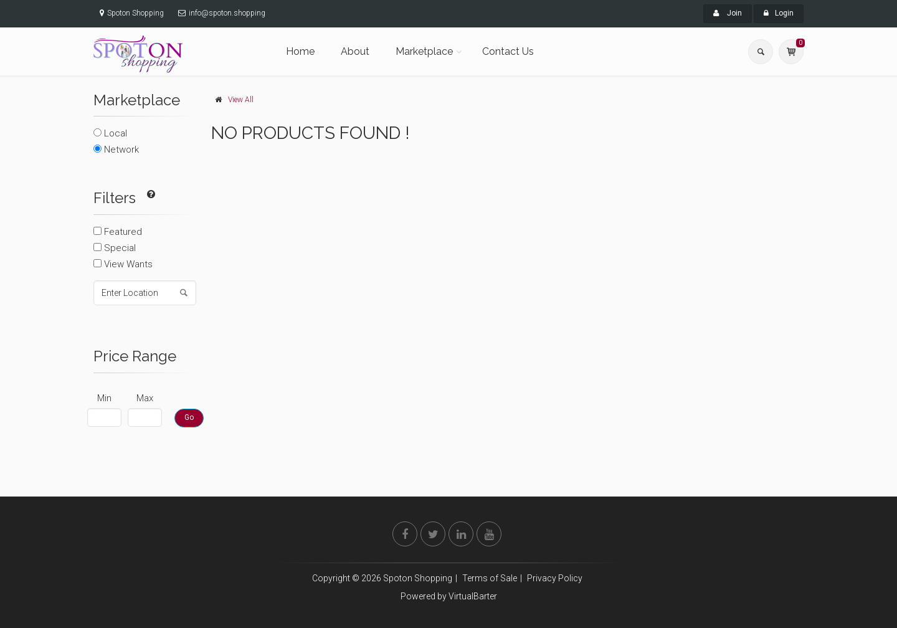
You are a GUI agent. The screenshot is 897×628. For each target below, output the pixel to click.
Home (300, 51)
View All (241, 99)
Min (104, 398)
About (355, 51)
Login (779, 13)
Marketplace (424, 51)
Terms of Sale (489, 578)
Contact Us (508, 51)
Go (189, 417)
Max (144, 398)
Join (727, 13)
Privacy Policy (554, 578)
